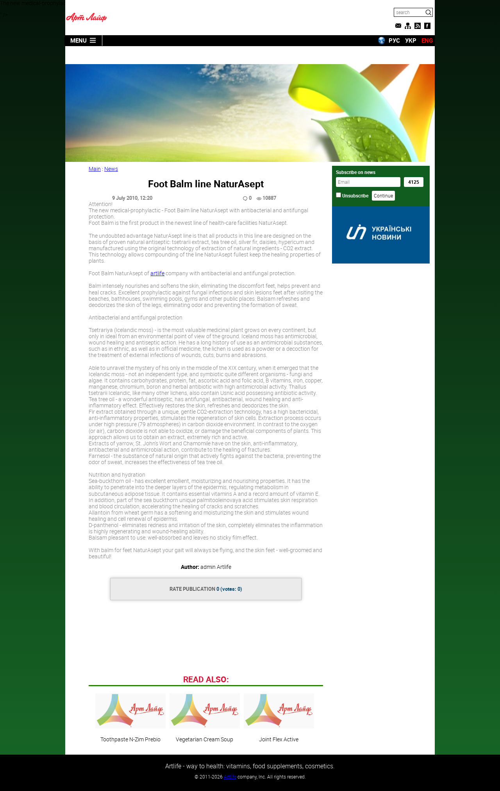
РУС (394, 40)
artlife (157, 273)
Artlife (230, 776)
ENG (427, 40)
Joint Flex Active (279, 718)
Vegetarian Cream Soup (205, 718)
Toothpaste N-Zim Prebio (130, 718)
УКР (410, 40)
